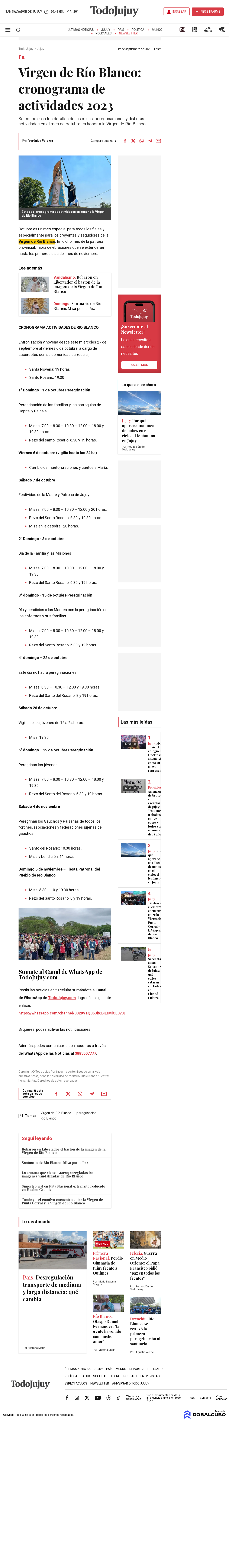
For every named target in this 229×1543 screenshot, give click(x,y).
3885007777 (85, 1053)
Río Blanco (48, 1118)
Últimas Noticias (81, 30)
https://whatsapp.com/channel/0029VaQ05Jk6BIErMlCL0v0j (72, 1013)
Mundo (157, 30)
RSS (192, 1398)
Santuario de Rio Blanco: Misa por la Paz (55, 1162)
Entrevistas (150, 1376)
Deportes (136, 1369)
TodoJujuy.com (62, 998)
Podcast (130, 1376)
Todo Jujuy (26, 49)
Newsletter (128, 33)
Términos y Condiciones (133, 1398)
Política (138, 30)
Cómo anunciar (221, 1398)
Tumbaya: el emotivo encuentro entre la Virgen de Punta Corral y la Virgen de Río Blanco (62, 1201)
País (121, 30)
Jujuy (105, 30)
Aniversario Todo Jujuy (130, 1383)
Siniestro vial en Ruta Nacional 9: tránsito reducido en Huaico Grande (63, 1188)
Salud (85, 1376)
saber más (139, 365)
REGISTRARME (210, 11)
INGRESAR (179, 11)
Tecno (115, 1376)
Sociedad (100, 1376)
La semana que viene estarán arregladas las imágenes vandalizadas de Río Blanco (57, 1174)
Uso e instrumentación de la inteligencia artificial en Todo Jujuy (163, 1397)
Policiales (104, 33)
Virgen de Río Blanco (56, 1113)
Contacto (205, 1398)
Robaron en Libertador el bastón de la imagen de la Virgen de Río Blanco (64, 1151)
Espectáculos (76, 1383)
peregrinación (86, 1113)
